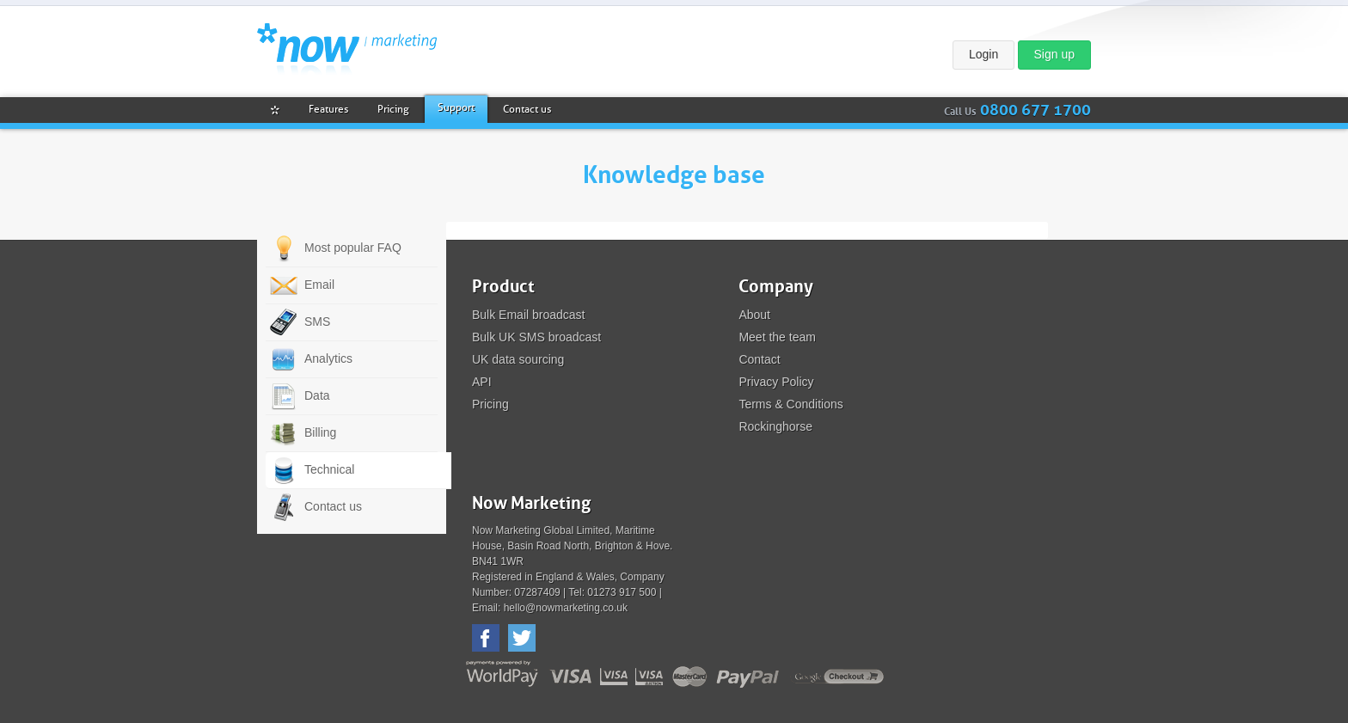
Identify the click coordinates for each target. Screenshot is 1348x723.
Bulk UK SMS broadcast (536, 337)
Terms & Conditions (790, 404)
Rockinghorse (775, 426)
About (754, 315)
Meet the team (777, 337)
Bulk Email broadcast (528, 315)
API (482, 382)
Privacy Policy (775, 382)
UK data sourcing (518, 359)
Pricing (490, 404)
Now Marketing (347, 49)
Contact (759, 359)
